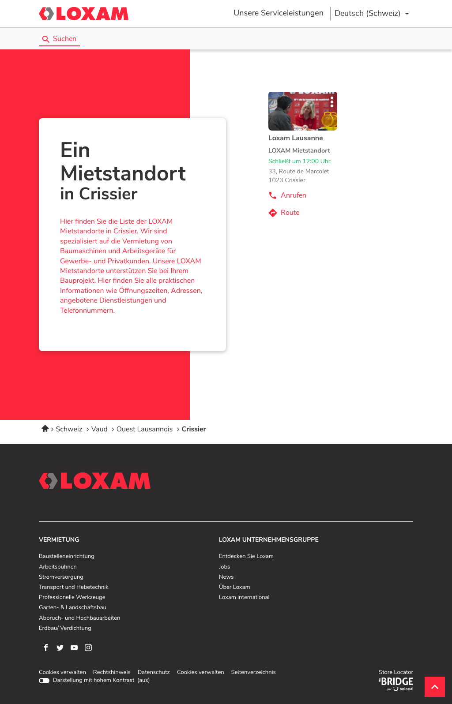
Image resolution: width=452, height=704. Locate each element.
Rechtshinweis (112, 673)
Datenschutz (154, 673)
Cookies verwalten (62, 673)
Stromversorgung (61, 577)
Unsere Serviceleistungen (279, 13)
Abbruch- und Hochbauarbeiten (79, 618)
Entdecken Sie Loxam (246, 556)
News (226, 577)
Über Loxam (234, 587)
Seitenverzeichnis (253, 672)
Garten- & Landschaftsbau (72, 607)
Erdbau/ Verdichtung (65, 628)
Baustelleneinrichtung (66, 556)
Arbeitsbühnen (58, 567)
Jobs (224, 567)
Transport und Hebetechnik (74, 587)
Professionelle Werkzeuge (72, 597)
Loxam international (244, 597)
